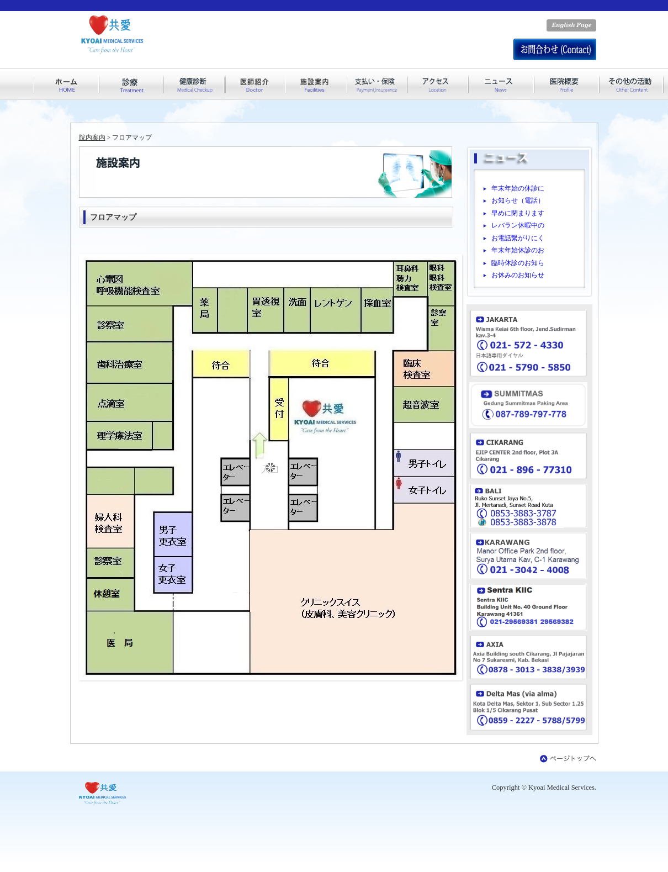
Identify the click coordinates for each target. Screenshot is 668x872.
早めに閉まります (517, 213)
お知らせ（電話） (517, 200)
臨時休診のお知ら (517, 263)
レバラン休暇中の (517, 225)
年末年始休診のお (517, 250)
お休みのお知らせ (517, 275)
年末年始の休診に (517, 188)
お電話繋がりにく (517, 238)
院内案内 (92, 137)
